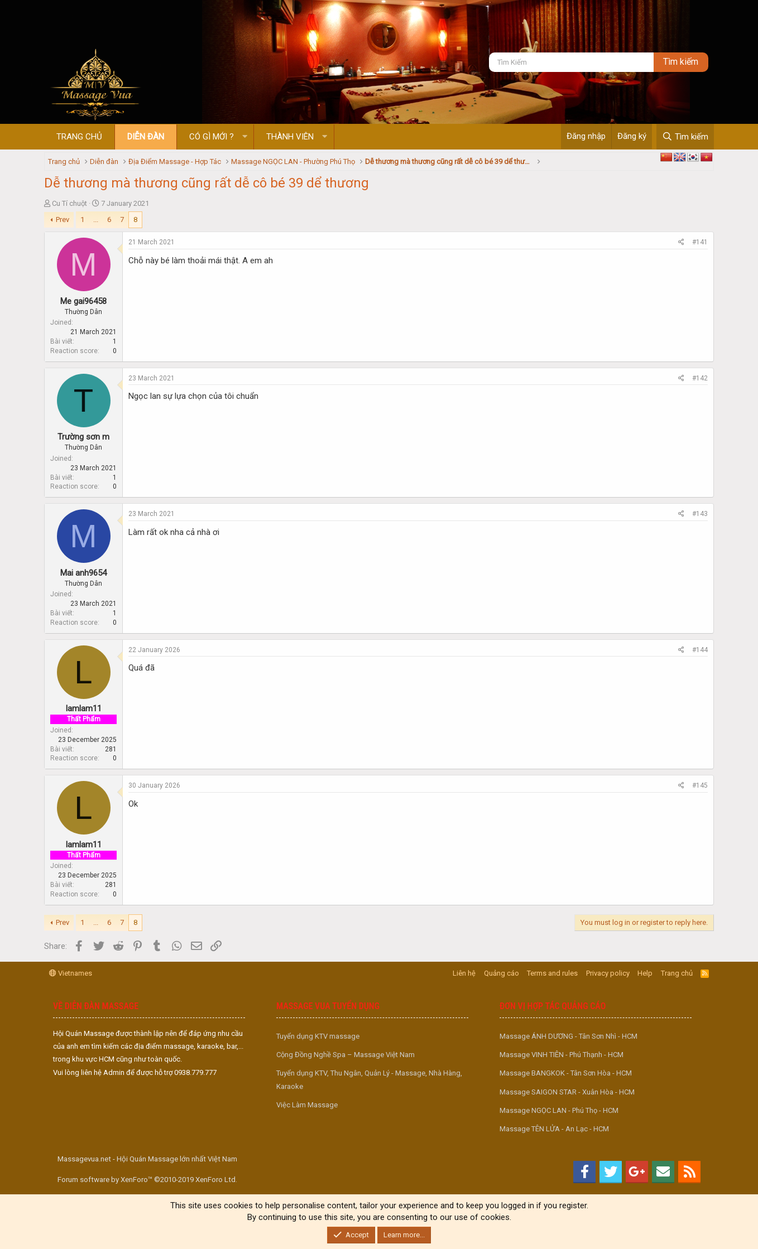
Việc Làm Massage (307, 1105)
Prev (62, 219)
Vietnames (70, 973)
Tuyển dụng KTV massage (317, 1036)
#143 (700, 514)
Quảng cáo (501, 973)
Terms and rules (552, 973)
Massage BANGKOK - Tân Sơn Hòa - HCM (566, 1073)
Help (645, 973)
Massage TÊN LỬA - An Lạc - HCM (554, 1129)
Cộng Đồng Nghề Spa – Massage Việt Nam (345, 1054)
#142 (700, 378)
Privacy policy (608, 973)
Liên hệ (464, 973)
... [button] (95, 219)
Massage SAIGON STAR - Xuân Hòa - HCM (567, 1092)
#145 (700, 785)
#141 (700, 242)
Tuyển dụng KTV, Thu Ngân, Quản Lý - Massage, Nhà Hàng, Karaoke (369, 1079)
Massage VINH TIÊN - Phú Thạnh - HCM (561, 1054)
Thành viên (290, 137)
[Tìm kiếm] (571, 62)
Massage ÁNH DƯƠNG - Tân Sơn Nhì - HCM (568, 1036)
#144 (700, 650)
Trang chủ (79, 137)
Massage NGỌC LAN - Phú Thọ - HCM (559, 1110)
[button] (245, 137)
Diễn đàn (145, 137)
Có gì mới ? (211, 137)
